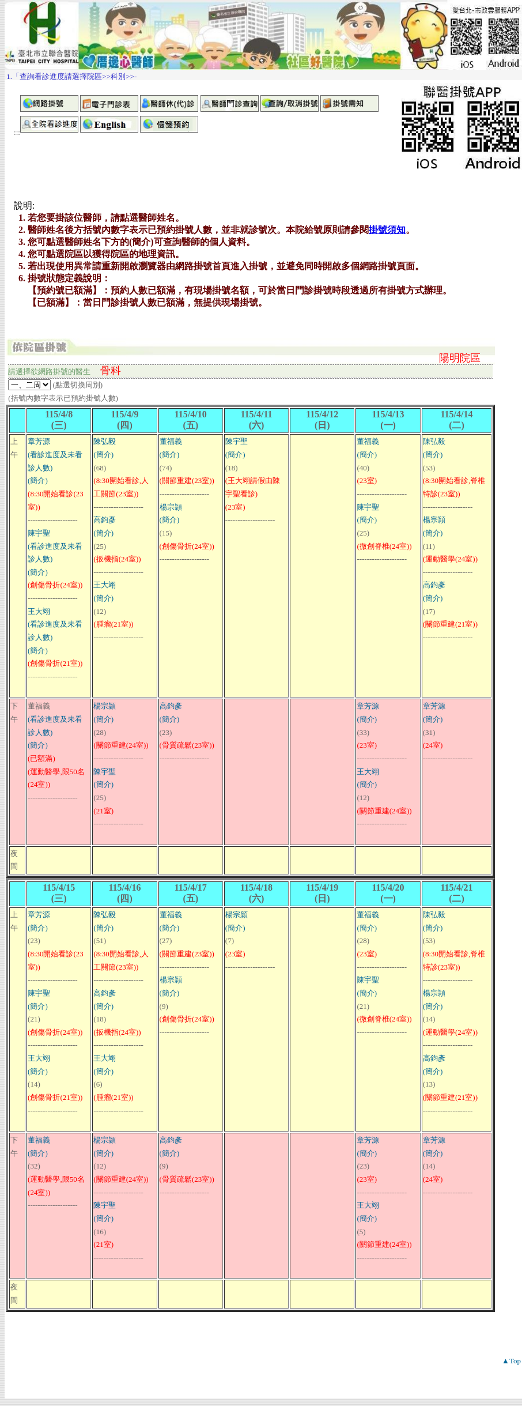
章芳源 (39, 441)
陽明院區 (460, 358)
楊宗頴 (171, 507)
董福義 (171, 441)
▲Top (511, 1360)
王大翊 (39, 611)
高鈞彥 (104, 519)
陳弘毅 (104, 441)
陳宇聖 (39, 533)
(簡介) (38, 480)
